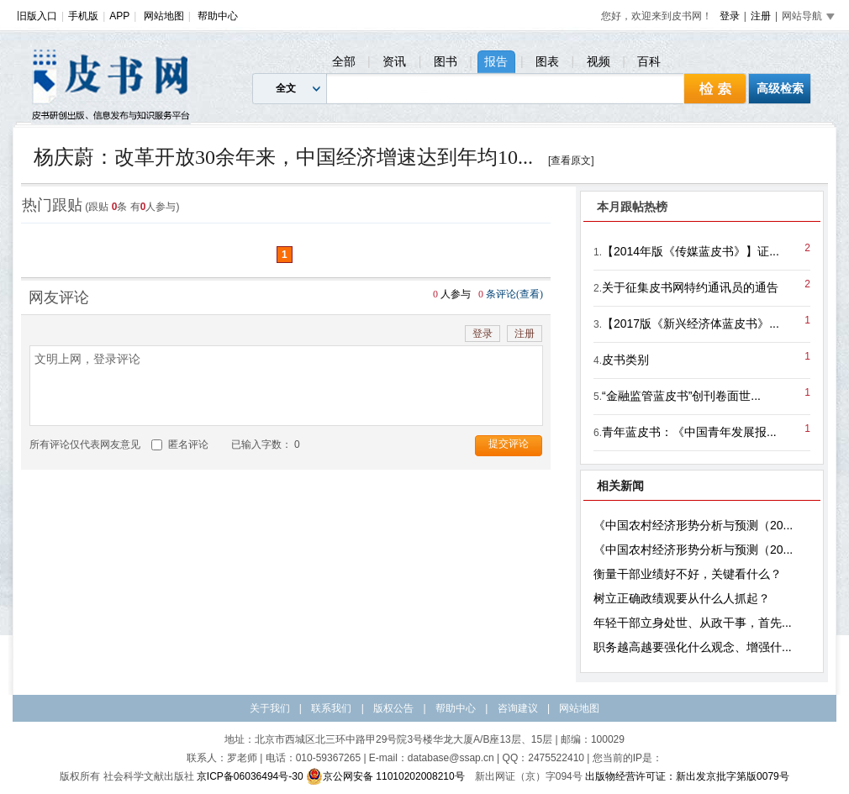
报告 (496, 61)
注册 (761, 16)
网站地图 (164, 16)
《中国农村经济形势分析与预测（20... (693, 525)
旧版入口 (37, 16)
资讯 (394, 61)
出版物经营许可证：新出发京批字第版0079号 (687, 776)
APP (119, 16)
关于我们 (270, 708)
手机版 (83, 16)
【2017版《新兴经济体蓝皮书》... (690, 323)
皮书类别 (625, 359)
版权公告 (393, 708)
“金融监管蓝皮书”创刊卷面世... (681, 395)
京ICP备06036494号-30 (250, 776)
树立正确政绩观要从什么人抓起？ (681, 598)
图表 (547, 61)
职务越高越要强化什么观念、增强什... (692, 647)
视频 (598, 61)
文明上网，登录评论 (286, 385)
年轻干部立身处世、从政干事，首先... (692, 622)
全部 (344, 61)
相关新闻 (620, 485)
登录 (730, 16)
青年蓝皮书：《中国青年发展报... (689, 432)
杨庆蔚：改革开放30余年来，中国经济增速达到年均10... (283, 157)
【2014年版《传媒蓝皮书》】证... (690, 251)
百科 (649, 61)
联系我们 (331, 708)
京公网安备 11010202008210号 (385, 776)
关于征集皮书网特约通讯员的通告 (690, 287)
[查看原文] (571, 160)
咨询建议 (518, 708)
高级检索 (780, 88)
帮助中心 (218, 16)
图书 (445, 61)
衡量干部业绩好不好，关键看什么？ (687, 574)
